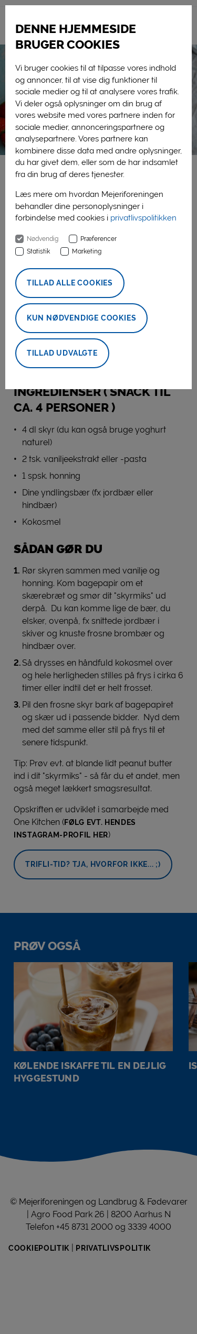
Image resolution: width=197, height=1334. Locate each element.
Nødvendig (42, 238)
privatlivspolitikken (143, 218)
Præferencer (98, 238)
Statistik (38, 251)
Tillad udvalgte (62, 353)
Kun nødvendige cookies (82, 318)
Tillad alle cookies (70, 283)
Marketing (86, 251)
